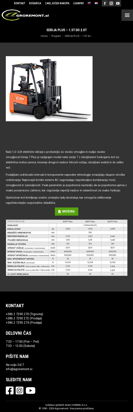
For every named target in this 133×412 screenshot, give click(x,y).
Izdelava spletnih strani (58, 404)
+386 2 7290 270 (17, 314)
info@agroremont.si (19, 369)
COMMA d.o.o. (80, 404)
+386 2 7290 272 (17, 318)
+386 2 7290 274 (17, 322)
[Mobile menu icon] (127, 15)
